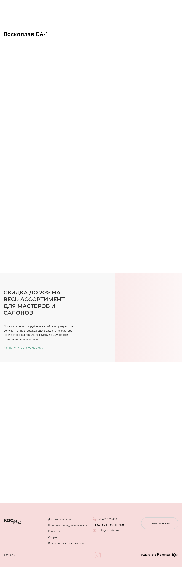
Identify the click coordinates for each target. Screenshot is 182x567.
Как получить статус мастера (23, 348)
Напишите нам (159, 523)
